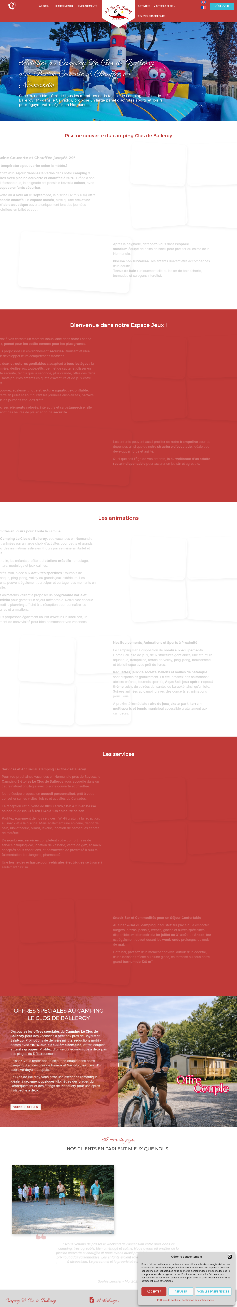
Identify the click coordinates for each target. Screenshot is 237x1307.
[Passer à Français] (203, 7)
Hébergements (63, 6)
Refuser (181, 1291)
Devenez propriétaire (151, 16)
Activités (144, 6)
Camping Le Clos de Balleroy (31, 1299)
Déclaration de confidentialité (198, 1300)
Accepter (154, 1291)
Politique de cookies (168, 1300)
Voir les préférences (213, 1291)
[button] (229, 1257)
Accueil (44, 6)
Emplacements (87, 6)
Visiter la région (164, 6)
